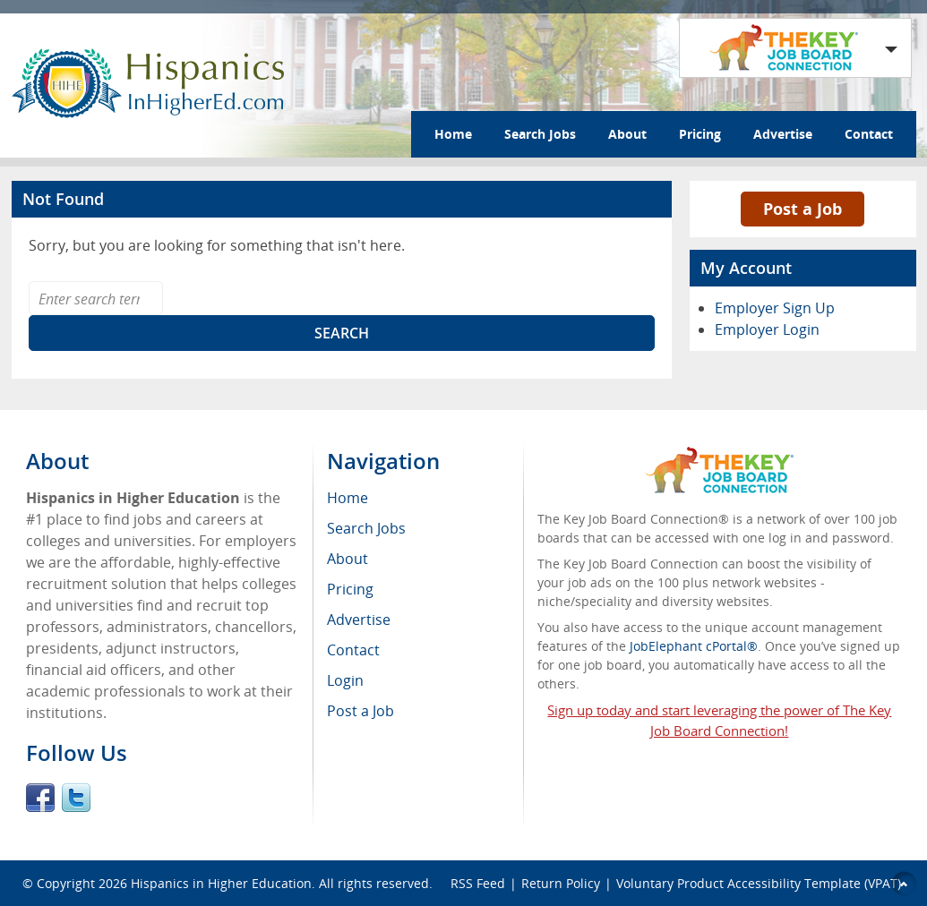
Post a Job (802, 208)
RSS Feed (478, 883)
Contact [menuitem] (353, 650)
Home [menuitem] (347, 498)
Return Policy (560, 883)
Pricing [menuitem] (350, 589)
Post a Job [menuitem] (360, 711)
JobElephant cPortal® (694, 645)
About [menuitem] (347, 558)
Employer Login (767, 329)
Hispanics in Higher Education (221, 883)
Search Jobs (540, 133)
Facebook (40, 797)
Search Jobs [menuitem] (366, 528)
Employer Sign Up (775, 308)
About (627, 133)
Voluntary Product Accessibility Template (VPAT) (758, 883)
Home (453, 133)
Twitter (76, 797)
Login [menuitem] (345, 680)
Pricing (700, 133)
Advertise (782, 133)
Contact (869, 133)
